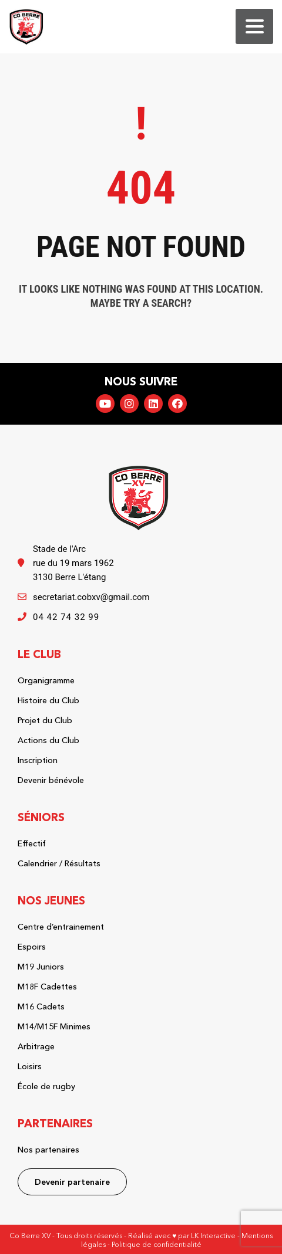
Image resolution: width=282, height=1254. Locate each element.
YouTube (105, 403)
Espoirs (32, 946)
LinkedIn (153, 403)
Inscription (38, 760)
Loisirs (30, 1066)
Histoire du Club (48, 700)
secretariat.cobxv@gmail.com (91, 597)
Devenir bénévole (51, 780)
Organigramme (46, 680)
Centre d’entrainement (61, 926)
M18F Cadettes (47, 986)
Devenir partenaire (72, 1182)
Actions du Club (48, 740)
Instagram (129, 403)
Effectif (32, 843)
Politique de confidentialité (157, 1244)
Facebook (177, 403)
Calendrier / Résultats (59, 863)
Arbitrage (36, 1046)
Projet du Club (45, 720)
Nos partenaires (48, 1149)
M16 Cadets (41, 1006)
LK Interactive (213, 1235)
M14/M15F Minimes (54, 1026)
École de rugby (46, 1086)
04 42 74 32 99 (66, 617)
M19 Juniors (41, 966)
